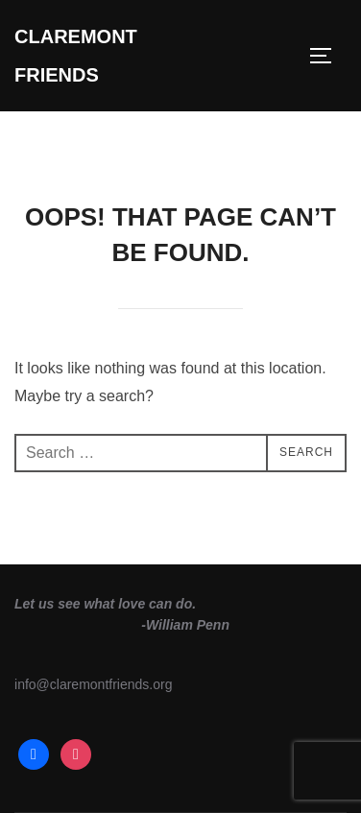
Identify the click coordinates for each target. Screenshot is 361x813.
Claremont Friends (75, 55)
